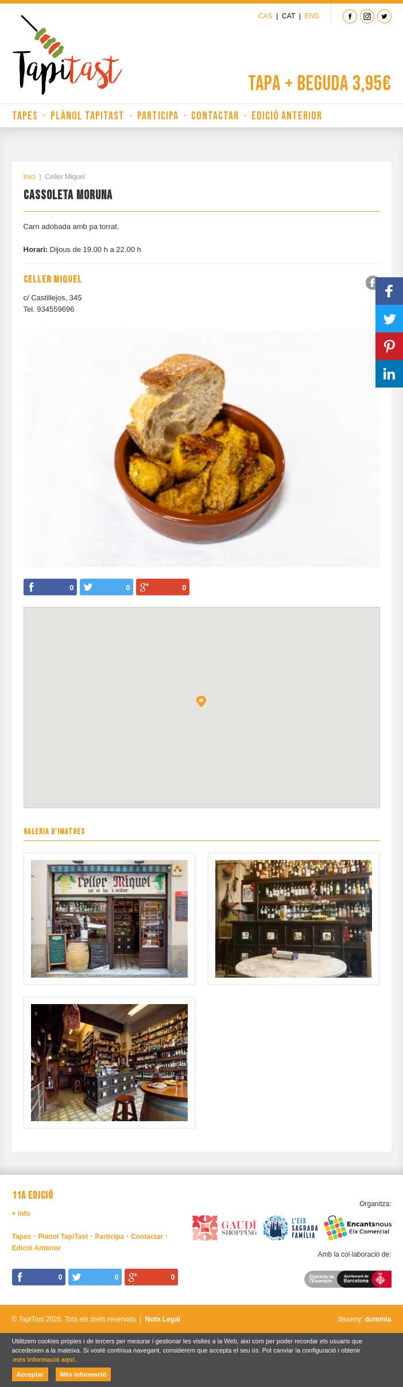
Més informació (83, 1374)
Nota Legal (162, 1319)
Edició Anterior (286, 116)
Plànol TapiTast (88, 116)
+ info (21, 1214)
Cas (265, 16)
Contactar (215, 116)
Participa (158, 116)
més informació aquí (44, 1359)
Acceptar (30, 1374)
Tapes (25, 116)
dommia (378, 1319)
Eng (311, 16)
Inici (30, 177)
